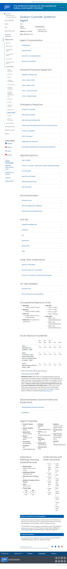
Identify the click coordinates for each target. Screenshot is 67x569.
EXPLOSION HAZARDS (28, 116)
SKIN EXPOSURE (27, 188)
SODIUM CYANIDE (11, 112)
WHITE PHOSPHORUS (10, 119)
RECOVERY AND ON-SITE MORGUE (32, 295)
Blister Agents (9, 46)
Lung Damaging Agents (9, 54)
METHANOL (9, 99)
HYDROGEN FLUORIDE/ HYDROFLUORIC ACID (10, 94)
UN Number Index (9, 130)
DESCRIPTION (26, 51)
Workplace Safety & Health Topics (9, 167)
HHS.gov (59, 566)
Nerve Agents (9, 59)
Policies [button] (30, 554)
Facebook (8, 143)
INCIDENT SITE (26, 290)
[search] (61, 7)
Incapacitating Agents (9, 50)
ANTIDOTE (25, 231)
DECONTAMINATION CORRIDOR (32, 207)
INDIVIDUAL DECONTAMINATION (32, 212)
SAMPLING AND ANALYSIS (30, 142)
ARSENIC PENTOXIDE (9, 70)
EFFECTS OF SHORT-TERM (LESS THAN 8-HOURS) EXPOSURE (40, 167)
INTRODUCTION (27, 201)
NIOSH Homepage (9, 162)
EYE (23, 236)
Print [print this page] (21, 25)
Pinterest (8, 147)
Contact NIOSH (9, 181)
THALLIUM (9, 115)
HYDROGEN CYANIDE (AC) (10, 88)
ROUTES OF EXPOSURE (29, 62)
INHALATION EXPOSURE (29, 183)
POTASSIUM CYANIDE (9, 106)
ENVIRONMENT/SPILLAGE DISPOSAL (33, 408)
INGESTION (25, 241)
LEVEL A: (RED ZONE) (28, 81)
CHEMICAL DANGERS (28, 110)
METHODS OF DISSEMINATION (31, 57)
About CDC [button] (18, 554)
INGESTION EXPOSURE (29, 177)
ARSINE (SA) (9, 74)
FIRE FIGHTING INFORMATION (31, 121)
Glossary (7, 133)
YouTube (8, 155)
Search (6, 24)
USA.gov (64, 566)
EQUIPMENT (25, 413)
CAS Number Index (10, 126)
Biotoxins (8, 43)
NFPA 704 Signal (27, 137)
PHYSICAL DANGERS (28, 132)
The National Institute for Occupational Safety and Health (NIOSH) (34, 7)
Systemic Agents (10, 66)
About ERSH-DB (9, 20)
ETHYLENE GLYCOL (11, 84)
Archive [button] (54, 554)
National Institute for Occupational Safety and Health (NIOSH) (35, 549)
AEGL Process (47, 391)
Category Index (9, 39)
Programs (7, 177)
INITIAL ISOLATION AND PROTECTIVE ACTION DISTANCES (39, 126)
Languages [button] (42, 554)
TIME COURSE (26, 161)
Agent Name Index (10, 31)
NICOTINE (9, 102)
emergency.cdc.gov (26, 529)
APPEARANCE (26, 46)
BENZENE (9, 77)
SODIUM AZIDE (10, 109)
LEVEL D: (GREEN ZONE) (29, 97)
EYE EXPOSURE (26, 172)
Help (6, 27)
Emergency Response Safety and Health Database (11, 15)
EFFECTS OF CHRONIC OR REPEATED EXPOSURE (36, 276)
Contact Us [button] (5, 554)
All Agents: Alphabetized (8, 35)
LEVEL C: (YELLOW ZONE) (29, 92)
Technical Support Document (30, 374)
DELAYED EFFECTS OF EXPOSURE (32, 271)
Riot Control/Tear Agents (10, 62)
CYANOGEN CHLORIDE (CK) (10, 81)
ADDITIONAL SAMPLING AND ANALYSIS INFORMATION (38, 148)
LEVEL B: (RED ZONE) (28, 86)
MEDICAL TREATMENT (28, 266)
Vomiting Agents (10, 123)
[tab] (42, 46)
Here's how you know (59, 1)
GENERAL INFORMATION (29, 76)
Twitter (8, 151)
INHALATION (26, 247)
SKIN (23, 252)
